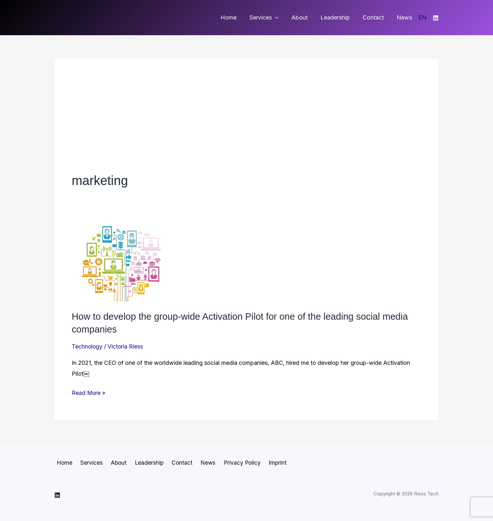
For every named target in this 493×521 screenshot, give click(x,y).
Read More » (89, 392)
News (405, 17)
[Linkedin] (436, 18)
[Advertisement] (246, 123)
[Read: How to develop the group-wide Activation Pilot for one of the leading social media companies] (120, 263)
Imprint (262, 462)
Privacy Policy (228, 462)
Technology (87, 345)
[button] (281, 17)
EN (422, 17)
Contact (375, 17)
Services (269, 17)
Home (236, 17)
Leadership (338, 17)
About (304, 17)
